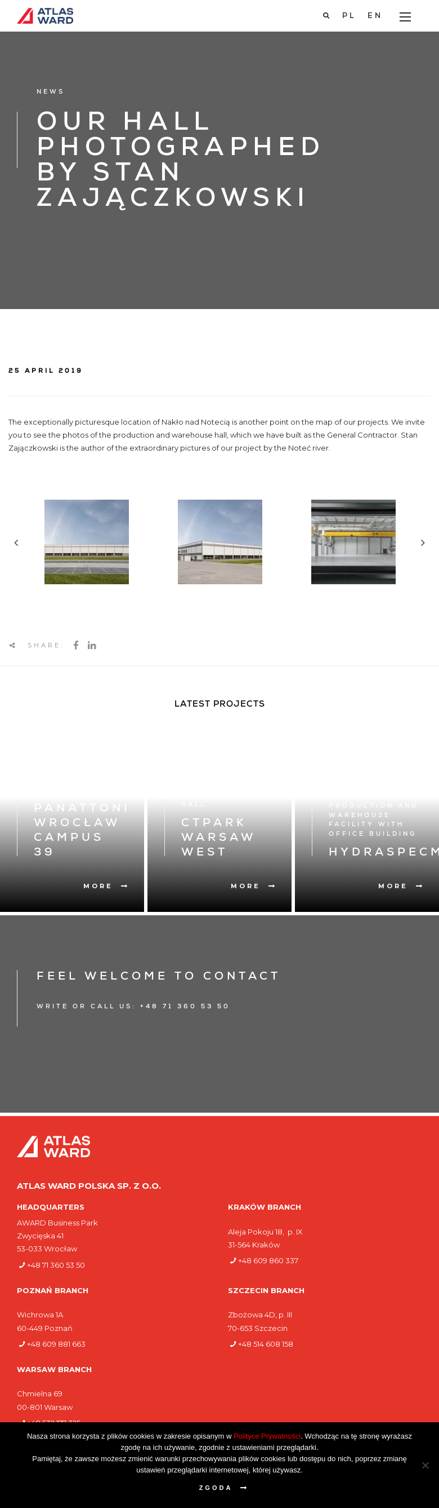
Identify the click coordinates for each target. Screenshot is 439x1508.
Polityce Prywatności (267, 1436)
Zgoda (216, 1487)
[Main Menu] (405, 16)
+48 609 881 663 (56, 1343)
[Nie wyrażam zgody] (425, 1465)
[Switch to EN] (375, 16)
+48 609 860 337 (268, 1260)
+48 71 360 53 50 (56, 1264)
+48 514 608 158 (265, 1343)
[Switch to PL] (349, 16)
